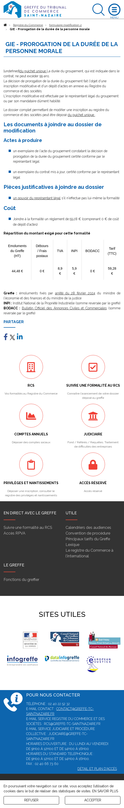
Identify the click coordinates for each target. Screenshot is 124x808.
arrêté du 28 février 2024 (75, 293)
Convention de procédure (88, 533)
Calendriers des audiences (88, 527)
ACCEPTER (92, 800)
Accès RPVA (14, 533)
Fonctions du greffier (21, 579)
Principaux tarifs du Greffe (88, 539)
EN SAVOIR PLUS (105, 791)
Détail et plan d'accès (97, 769)
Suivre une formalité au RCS (28, 527)
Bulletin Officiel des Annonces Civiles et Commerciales (64, 308)
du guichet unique (33, 71)
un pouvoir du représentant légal (37, 198)
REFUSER (31, 800)
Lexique (72, 544)
